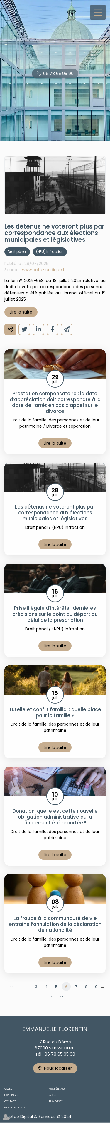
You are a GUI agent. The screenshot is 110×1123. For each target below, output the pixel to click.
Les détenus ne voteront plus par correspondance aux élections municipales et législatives (55, 512)
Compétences (57, 1089)
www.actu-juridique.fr (44, 270)
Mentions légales (14, 1107)
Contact (10, 1101)
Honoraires (11, 1095)
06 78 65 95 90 (58, 73)
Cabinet (9, 1089)
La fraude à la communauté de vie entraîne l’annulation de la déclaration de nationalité (55, 924)
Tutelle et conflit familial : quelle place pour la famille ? (55, 712)
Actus (52, 1095)
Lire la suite (21, 312)
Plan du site (56, 1101)
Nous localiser (58, 1068)
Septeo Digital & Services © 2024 (38, 1116)
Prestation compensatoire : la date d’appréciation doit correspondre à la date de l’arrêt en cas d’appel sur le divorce (55, 402)
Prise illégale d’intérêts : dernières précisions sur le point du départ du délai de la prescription (55, 614)
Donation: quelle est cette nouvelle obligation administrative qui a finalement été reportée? (55, 817)
